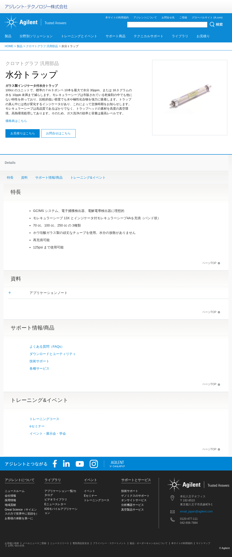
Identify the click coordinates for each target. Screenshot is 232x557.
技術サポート (39, 361)
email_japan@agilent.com (196, 511)
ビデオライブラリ (55, 499)
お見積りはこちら (22, 133)
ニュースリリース (59, 543)
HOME (9, 46)
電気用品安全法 (81, 543)
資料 (24, 177)
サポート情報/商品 (49, 177)
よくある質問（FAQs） (47, 346)
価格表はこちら (16, 121)
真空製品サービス (132, 509)
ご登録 (183, 17)
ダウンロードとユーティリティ (53, 354)
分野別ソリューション (36, 36)
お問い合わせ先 (16, 545)
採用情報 (10, 500)
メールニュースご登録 (34, 543)
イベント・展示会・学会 (48, 433)
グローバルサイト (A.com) (207, 17)
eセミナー (37, 426)
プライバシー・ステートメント (109, 543)
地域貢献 (10, 505)
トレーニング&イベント (87, 177)
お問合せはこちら (58, 133)
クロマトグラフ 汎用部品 (42, 46)
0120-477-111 (189, 518)
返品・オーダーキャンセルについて (149, 543)
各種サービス (39, 368)
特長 (10, 177)
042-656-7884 (189, 522)
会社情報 (10, 495)
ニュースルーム (15, 491)
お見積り (203, 36)
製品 (8, 36)
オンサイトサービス (134, 500)
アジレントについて (145, 17)
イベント (89, 491)
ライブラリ (180, 36)
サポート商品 (115, 36)
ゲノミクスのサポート (135, 495)
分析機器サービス (132, 505)
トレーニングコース (44, 419)
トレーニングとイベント (79, 36)
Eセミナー (90, 495)
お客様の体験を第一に (19, 518)
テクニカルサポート (148, 36)
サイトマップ (203, 543)
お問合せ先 (168, 17)
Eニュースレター (55, 504)
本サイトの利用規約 (117, 17)
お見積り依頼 (12, 543)
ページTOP (211, 263)
